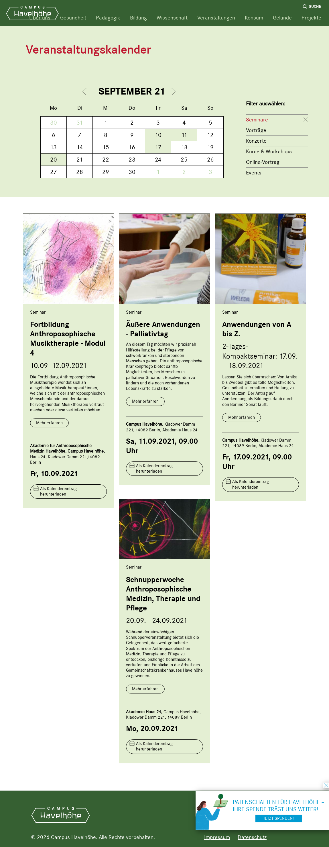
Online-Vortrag (262, 162)
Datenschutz (252, 837)
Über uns (39, 17)
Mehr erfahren (49, 422)
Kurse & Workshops (269, 151)
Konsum (254, 17)
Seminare (257, 119)
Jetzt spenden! (278, 818)
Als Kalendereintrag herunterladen (58, 491)
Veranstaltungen (216, 17)
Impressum (217, 837)
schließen (326, 785)
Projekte (311, 17)
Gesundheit (73, 17)
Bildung (138, 17)
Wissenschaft (172, 17)
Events (253, 172)
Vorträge (256, 130)
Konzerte (256, 140)
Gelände (282, 17)
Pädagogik (108, 17)
